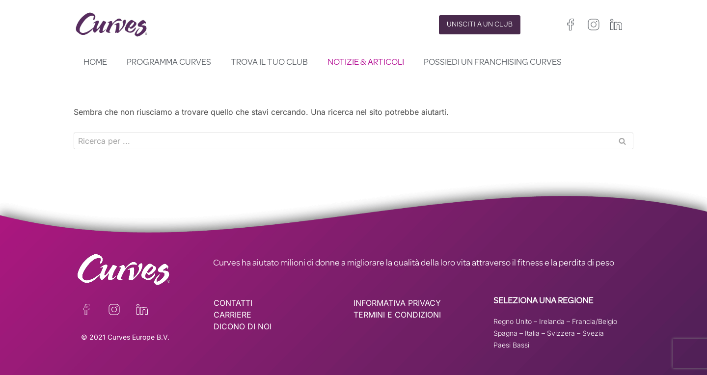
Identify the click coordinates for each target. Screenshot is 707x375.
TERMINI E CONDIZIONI (397, 315)
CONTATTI (233, 303)
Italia (532, 333)
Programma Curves (169, 62)
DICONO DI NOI (243, 326)
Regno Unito (512, 321)
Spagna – (509, 333)
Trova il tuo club (269, 62)
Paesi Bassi (511, 345)
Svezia (593, 333)
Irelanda (552, 321)
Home (95, 62)
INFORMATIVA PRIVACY (397, 303)
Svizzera (561, 333)
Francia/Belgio (594, 321)
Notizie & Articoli (365, 62)
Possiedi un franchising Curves (493, 62)
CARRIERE (232, 315)
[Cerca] (342, 141)
